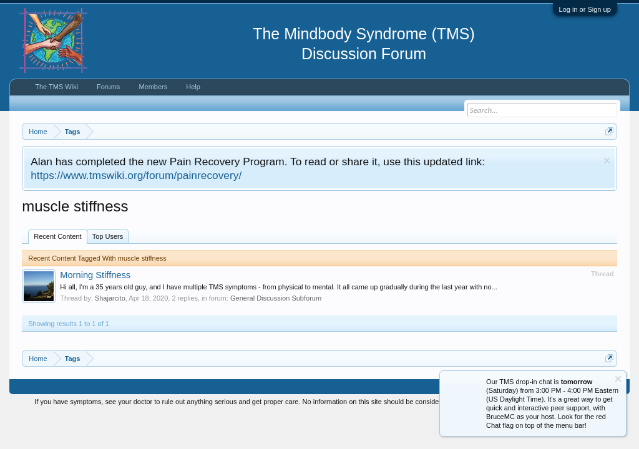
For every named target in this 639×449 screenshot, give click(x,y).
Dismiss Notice (607, 160)
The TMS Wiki (56, 86)
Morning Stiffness (95, 275)
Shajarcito (110, 298)
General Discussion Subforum (275, 298)
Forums (108, 86)
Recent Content (57, 236)
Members (153, 86)
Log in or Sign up (585, 9)
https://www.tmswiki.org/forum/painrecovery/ (136, 175)
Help (193, 86)
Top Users (108, 236)
